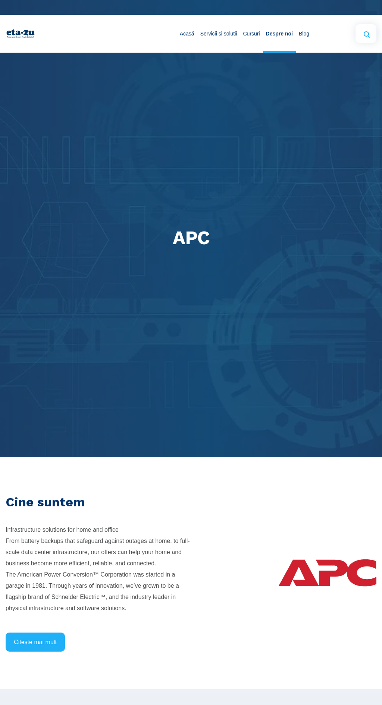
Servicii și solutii (218, 34)
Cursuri (251, 34)
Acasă (187, 34)
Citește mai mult (35, 642)
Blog (304, 34)
